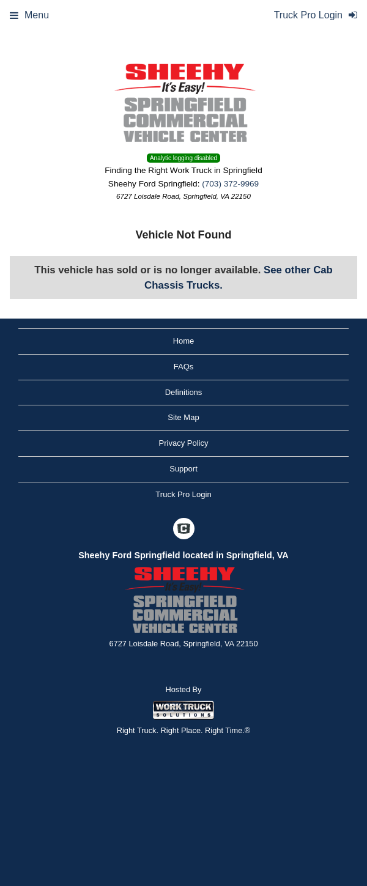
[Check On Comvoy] (184, 529)
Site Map (183, 417)
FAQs (184, 366)
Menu (29, 15)
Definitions (183, 392)
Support (183, 468)
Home (184, 340)
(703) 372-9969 (230, 183)
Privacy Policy (184, 443)
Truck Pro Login (183, 494)
